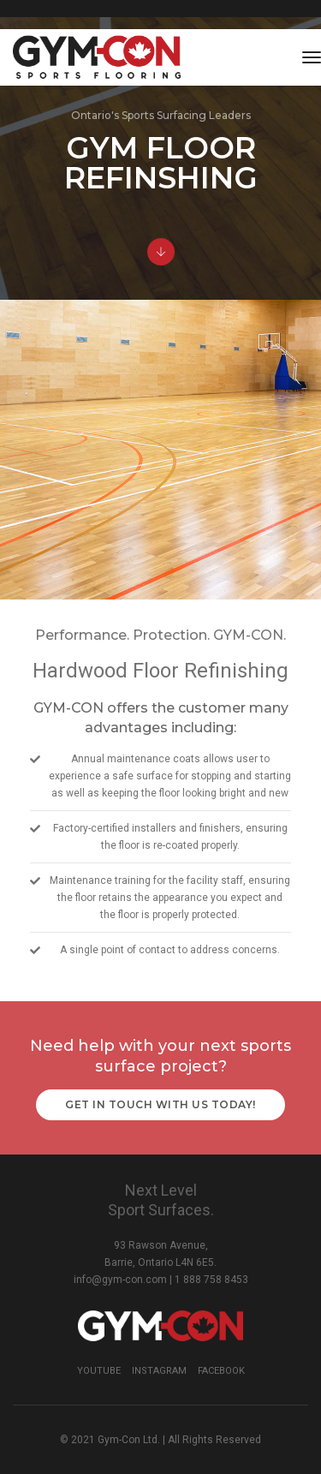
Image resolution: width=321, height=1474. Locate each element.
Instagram (159, 1370)
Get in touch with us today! (160, 1104)
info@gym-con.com (120, 1280)
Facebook (221, 1370)
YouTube (99, 1370)
